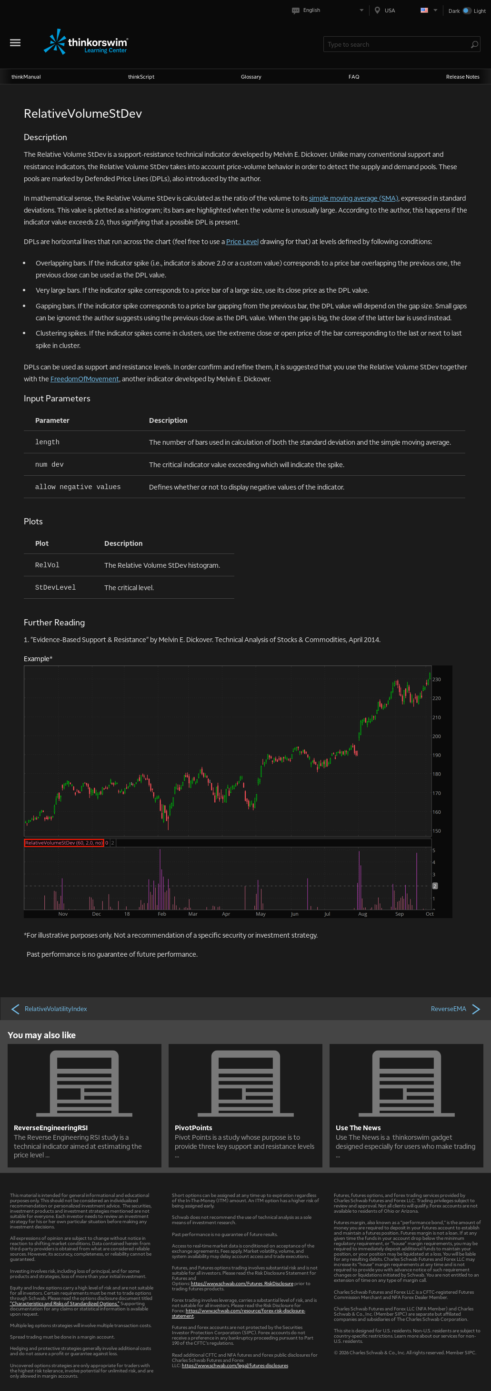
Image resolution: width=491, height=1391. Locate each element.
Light (480, 10)
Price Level (242, 241)
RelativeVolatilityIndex (48, 1008)
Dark (454, 10)
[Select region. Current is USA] (406, 10)
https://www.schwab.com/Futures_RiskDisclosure (242, 1283)
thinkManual (26, 76)
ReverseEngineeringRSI (51, 1127)
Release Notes (463, 76)
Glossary (251, 76)
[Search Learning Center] (397, 44)
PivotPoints (193, 1127)
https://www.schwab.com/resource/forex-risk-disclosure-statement (238, 1313)
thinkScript (141, 76)
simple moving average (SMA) (353, 198)
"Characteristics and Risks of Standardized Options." (65, 1303)
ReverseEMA (456, 1008)
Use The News (358, 1127)
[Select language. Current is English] (330, 10)
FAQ (354, 76)
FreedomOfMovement (84, 378)
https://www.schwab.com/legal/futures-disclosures (235, 1365)
